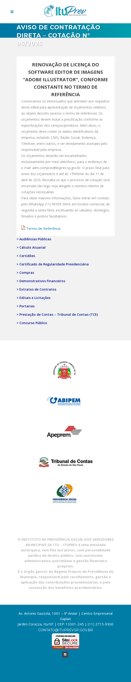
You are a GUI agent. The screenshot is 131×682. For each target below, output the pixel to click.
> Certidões (26, 256)
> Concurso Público (32, 323)
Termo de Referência (43, 228)
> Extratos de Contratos (36, 289)
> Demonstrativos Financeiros (41, 281)
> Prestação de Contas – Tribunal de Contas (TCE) (57, 314)
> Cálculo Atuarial (31, 247)
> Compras (25, 272)
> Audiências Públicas (34, 239)
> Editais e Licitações (33, 297)
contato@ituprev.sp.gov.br (65, 630)
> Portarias (26, 306)
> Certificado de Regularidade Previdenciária (53, 264)
